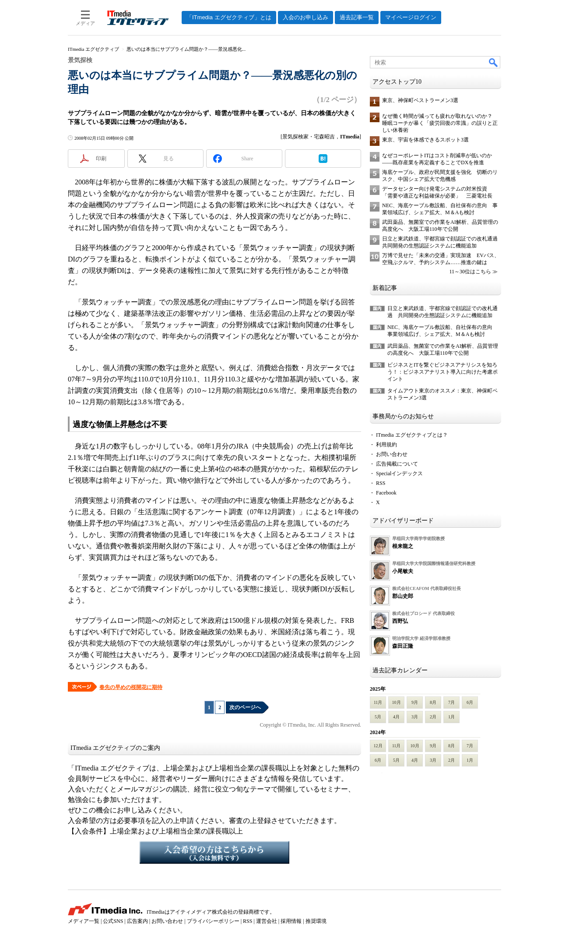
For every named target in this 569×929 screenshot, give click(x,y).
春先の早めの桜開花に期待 (130, 687)
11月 (378, 702)
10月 (396, 702)
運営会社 (266, 921)
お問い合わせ (391, 454)
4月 (396, 716)
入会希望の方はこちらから (214, 852)
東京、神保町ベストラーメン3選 (420, 100)
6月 (470, 702)
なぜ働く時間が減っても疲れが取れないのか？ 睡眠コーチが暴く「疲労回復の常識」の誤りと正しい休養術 (440, 123)
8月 (433, 702)
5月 (378, 716)
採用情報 (291, 921)
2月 (433, 716)
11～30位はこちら (470, 271)
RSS (380, 483)
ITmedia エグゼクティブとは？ (412, 435)
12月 (378, 745)
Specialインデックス (399, 473)
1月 (451, 716)
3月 (414, 716)
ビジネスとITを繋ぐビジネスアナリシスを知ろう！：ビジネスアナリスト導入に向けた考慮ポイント (442, 372)
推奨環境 (316, 921)
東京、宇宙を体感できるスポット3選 (425, 140)
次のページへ (245, 707)
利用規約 (386, 445)
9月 (414, 702)
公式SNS (113, 921)
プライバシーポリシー (213, 921)
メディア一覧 (83, 921)
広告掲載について (397, 464)
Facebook (386, 493)
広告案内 (137, 921)
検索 (493, 62)
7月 (451, 702)
